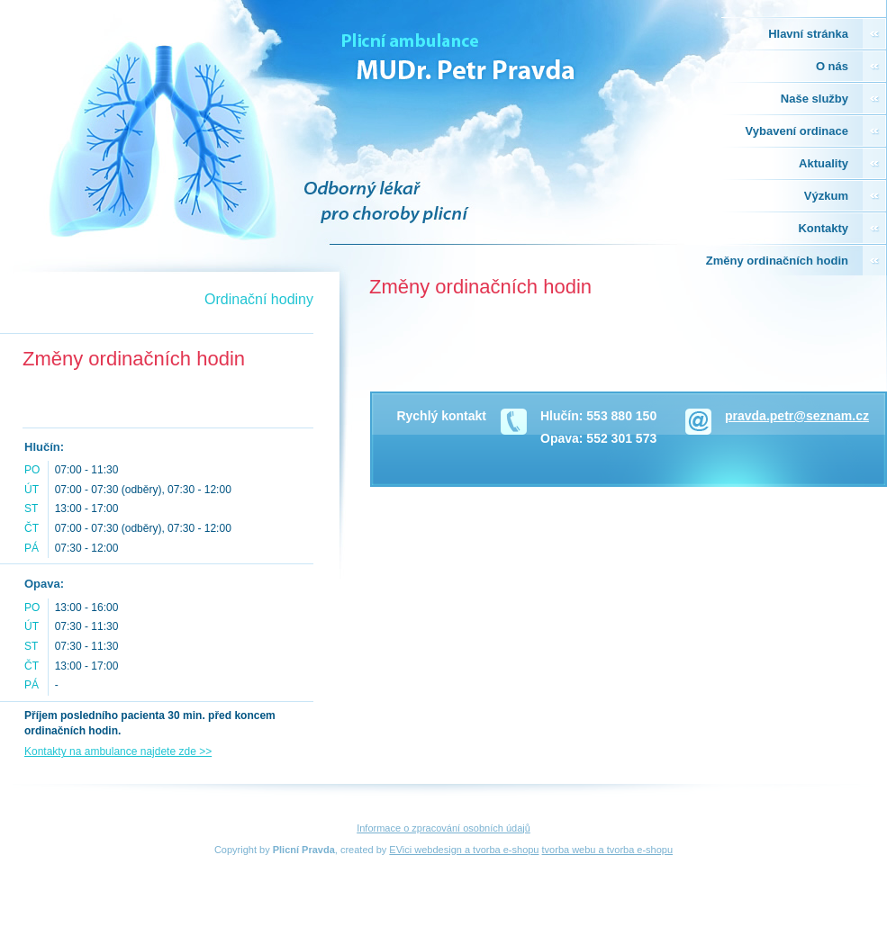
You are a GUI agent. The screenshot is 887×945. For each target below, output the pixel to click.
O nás (832, 66)
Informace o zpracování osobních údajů (443, 828)
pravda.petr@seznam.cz (797, 416)
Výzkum (826, 195)
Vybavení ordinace (797, 131)
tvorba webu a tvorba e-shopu (608, 849)
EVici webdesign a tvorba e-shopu (464, 849)
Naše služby (814, 98)
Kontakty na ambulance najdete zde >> (118, 751)
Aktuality (823, 163)
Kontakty (823, 228)
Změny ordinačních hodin (777, 260)
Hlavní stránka (808, 33)
